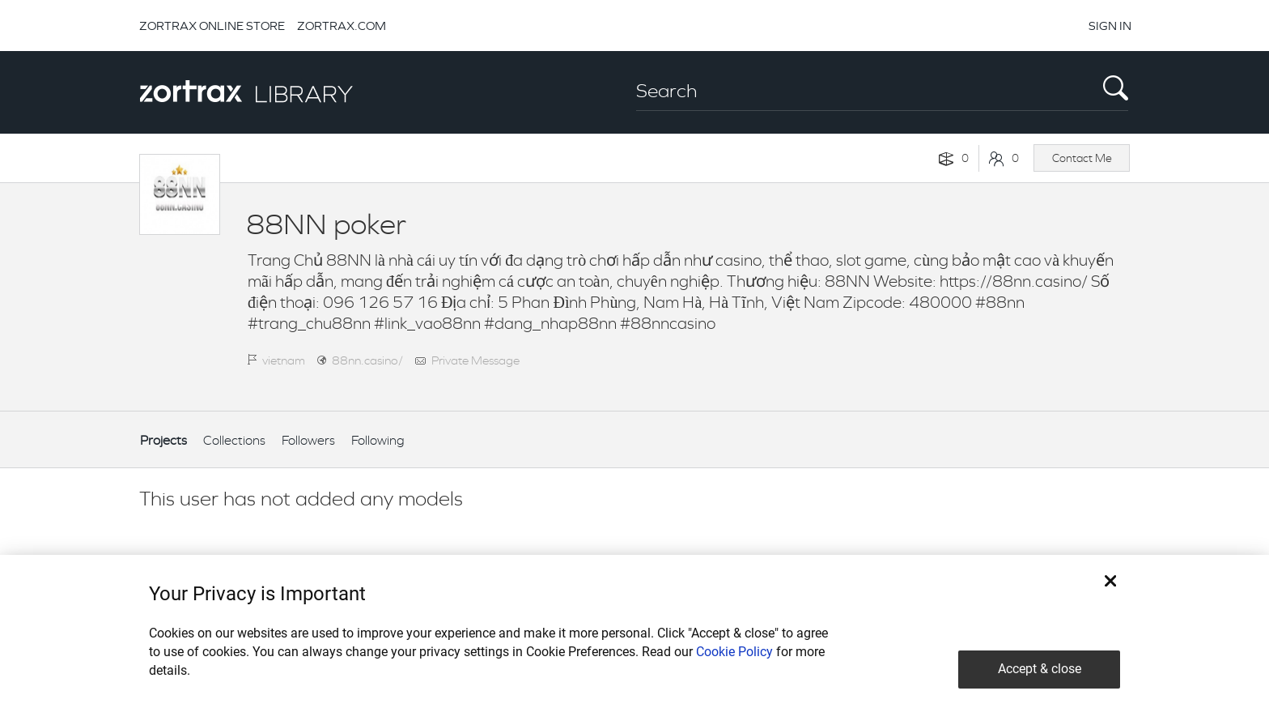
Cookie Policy (734, 651)
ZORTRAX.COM (341, 25)
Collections (234, 440)
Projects (163, 440)
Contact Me (1082, 157)
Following (378, 440)
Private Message (475, 360)
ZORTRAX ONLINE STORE (212, 25)
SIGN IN (1110, 25)
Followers (308, 440)
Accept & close (1039, 668)
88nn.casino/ (367, 360)
